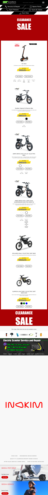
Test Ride (5, 477)
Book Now (5, 493)
